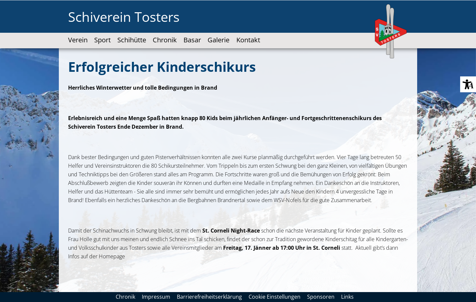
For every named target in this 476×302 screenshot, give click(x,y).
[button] (468, 84)
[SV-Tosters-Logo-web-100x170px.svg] (391, 32)
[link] (78, 34)
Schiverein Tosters (123, 17)
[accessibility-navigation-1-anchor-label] (218, 34)
